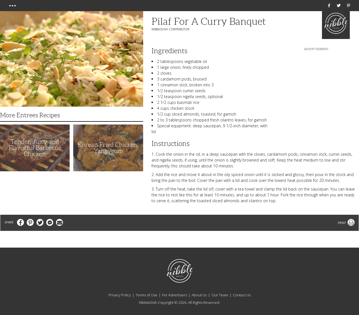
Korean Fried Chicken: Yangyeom (108, 147)
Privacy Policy (120, 294)
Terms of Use (146, 294)
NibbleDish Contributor (170, 29)
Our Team (219, 294)
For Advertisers (174, 294)
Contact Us (242, 294)
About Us (199, 294)
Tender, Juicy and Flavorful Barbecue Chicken (35, 147)
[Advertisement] (316, 86)
